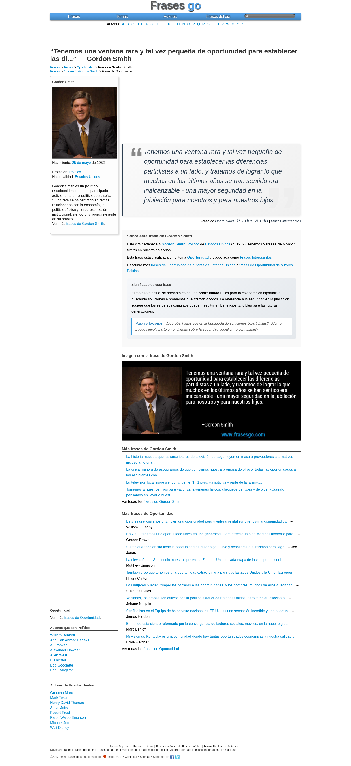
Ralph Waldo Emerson (68, 717)
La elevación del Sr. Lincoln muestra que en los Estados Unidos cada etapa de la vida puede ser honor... (209, 560)
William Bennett (62, 635)
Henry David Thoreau (67, 703)
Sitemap (145, 756)
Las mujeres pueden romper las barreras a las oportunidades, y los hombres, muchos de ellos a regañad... (210, 585)
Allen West (58, 655)
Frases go (73, 756)
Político (193, 244)
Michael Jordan (62, 723)
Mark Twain (59, 698)
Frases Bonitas (213, 746)
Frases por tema (84, 749)
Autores (170, 16)
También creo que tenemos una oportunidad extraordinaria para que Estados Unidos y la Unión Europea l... (211, 572)
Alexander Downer (65, 650)
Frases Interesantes (286, 221)
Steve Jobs (59, 708)
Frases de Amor (143, 746)
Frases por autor (107, 749)
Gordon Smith (88, 71)
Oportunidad (85, 67)
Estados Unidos (217, 244)
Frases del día (218, 16)
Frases (74, 16)
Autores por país (180, 749)
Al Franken (58, 645)
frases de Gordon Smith (162, 502)
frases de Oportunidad (161, 649)
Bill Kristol (58, 660)
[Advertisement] (175, 36)
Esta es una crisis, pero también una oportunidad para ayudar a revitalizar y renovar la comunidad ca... (207, 521)
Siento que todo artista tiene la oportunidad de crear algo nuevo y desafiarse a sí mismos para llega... (206, 547)
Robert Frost (60, 713)
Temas (122, 16)
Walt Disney (59, 728)
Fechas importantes (205, 749)
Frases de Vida (191, 746)
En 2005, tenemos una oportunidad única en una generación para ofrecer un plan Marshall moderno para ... (211, 534)
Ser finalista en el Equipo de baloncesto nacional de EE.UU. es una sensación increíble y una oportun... (208, 611)
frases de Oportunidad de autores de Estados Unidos (193, 265)
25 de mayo (81, 163)
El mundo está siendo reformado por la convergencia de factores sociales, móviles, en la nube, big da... (208, 624)
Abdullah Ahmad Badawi (69, 640)
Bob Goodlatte (61, 665)
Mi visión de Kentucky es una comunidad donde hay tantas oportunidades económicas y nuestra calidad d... (211, 636)
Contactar (131, 756)
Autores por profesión (154, 749)
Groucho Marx (61, 693)
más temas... (233, 746)
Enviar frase (228, 749)
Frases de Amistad (168, 746)
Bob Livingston (62, 670)
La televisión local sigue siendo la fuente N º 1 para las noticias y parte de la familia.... (194, 482)
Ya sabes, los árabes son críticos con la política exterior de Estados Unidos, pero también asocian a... (207, 598)
